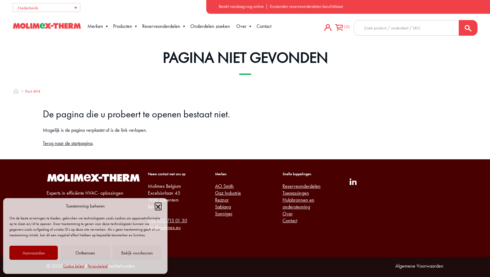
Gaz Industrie (228, 193)
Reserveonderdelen (164, 26)
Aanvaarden (33, 253)
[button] (158, 206)
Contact (264, 26)
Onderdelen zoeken (210, 26)
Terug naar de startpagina (67, 143)
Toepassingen (295, 193)
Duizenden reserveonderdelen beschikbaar (306, 6)
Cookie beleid (73, 266)
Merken (98, 26)
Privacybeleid (98, 266)
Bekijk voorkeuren (137, 253)
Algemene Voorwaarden (419, 266)
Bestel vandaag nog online (241, 6)
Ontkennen (85, 253)
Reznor (222, 200)
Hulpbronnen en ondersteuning (298, 203)
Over (244, 26)
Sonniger (223, 213)
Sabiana (223, 206)
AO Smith (224, 186)
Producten (125, 26)
